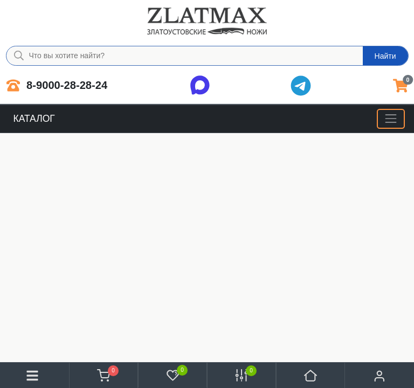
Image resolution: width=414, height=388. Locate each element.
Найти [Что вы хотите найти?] (385, 56)
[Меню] (390, 119)
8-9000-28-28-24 (57, 85)
